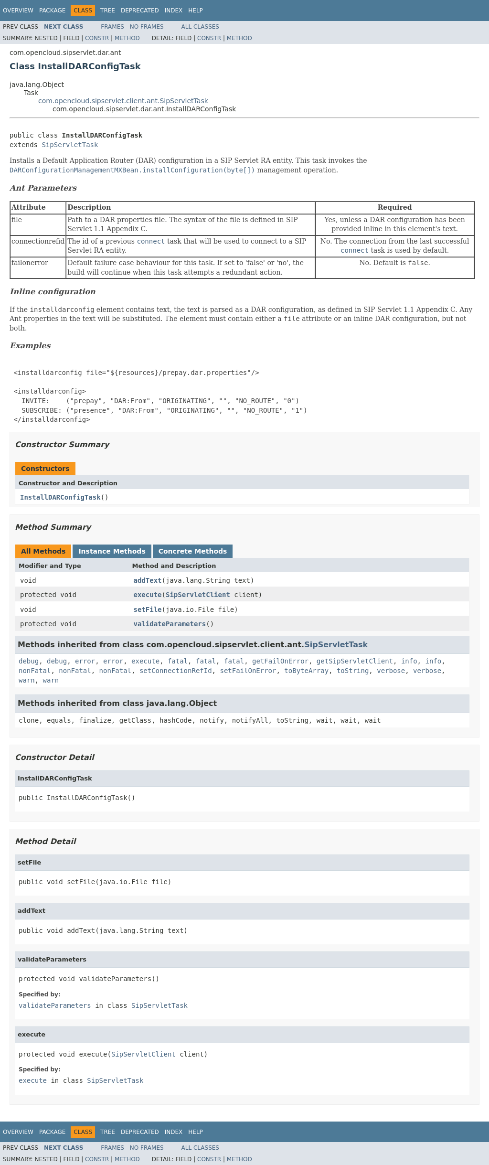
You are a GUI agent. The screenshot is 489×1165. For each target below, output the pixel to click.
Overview (18, 10)
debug (29, 661)
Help (195, 10)
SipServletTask (70, 145)
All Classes (200, 26)
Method (127, 38)
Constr (97, 38)
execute (148, 595)
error (85, 661)
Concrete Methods (193, 551)
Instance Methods (111, 551)
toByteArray (306, 670)
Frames (112, 26)
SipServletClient (198, 595)
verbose (391, 670)
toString (353, 670)
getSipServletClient (355, 661)
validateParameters (170, 624)
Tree (107, 10)
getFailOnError (280, 661)
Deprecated (140, 10)
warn (27, 680)
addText (148, 580)
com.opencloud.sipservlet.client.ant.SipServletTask (123, 101)
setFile (148, 609)
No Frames (147, 26)
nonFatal (35, 670)
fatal (178, 661)
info (409, 661)
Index (174, 10)
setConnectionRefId (175, 670)
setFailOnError (248, 670)
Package (52, 10)
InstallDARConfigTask (60, 497)
